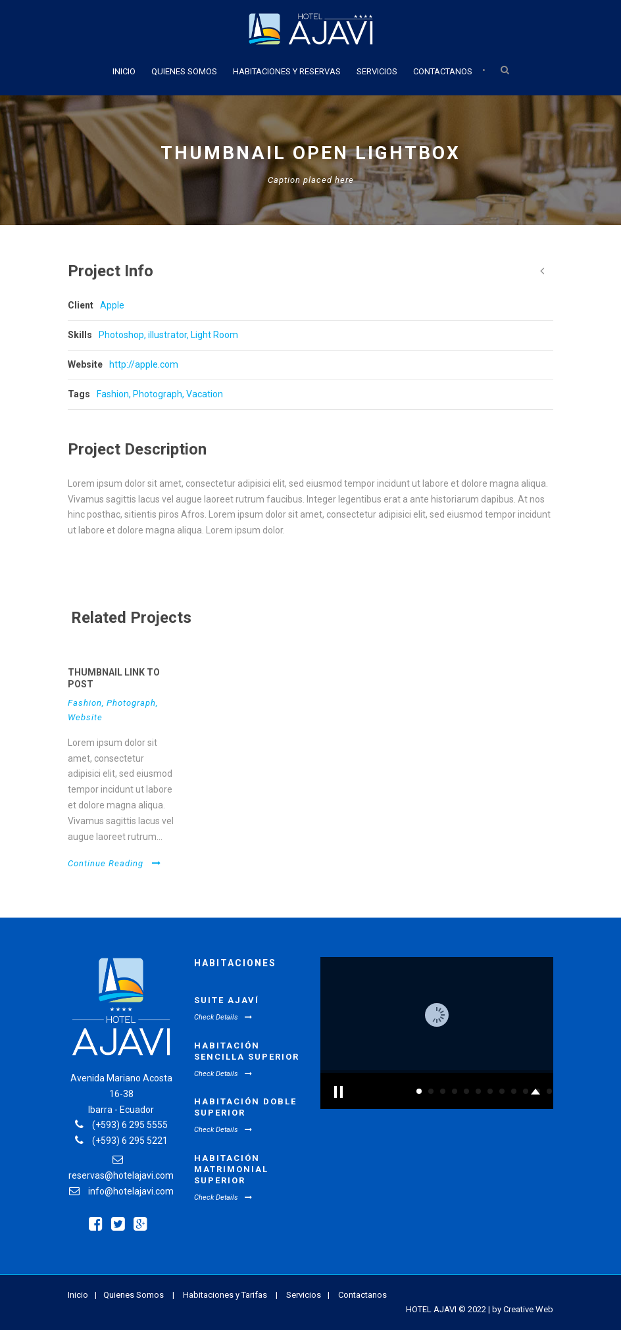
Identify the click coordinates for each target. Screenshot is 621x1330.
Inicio (124, 71)
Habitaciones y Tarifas (225, 1295)
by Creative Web (522, 1309)
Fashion (113, 394)
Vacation (204, 394)
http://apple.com (143, 364)
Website (85, 717)
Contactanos (442, 71)
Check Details (223, 1017)
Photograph (157, 394)
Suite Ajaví (226, 1000)
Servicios (377, 71)
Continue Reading (114, 863)
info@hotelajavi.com (131, 1191)
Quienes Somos (184, 71)
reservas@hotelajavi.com (121, 1175)
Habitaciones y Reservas (287, 71)
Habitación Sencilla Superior (246, 1051)
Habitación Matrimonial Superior (231, 1169)
